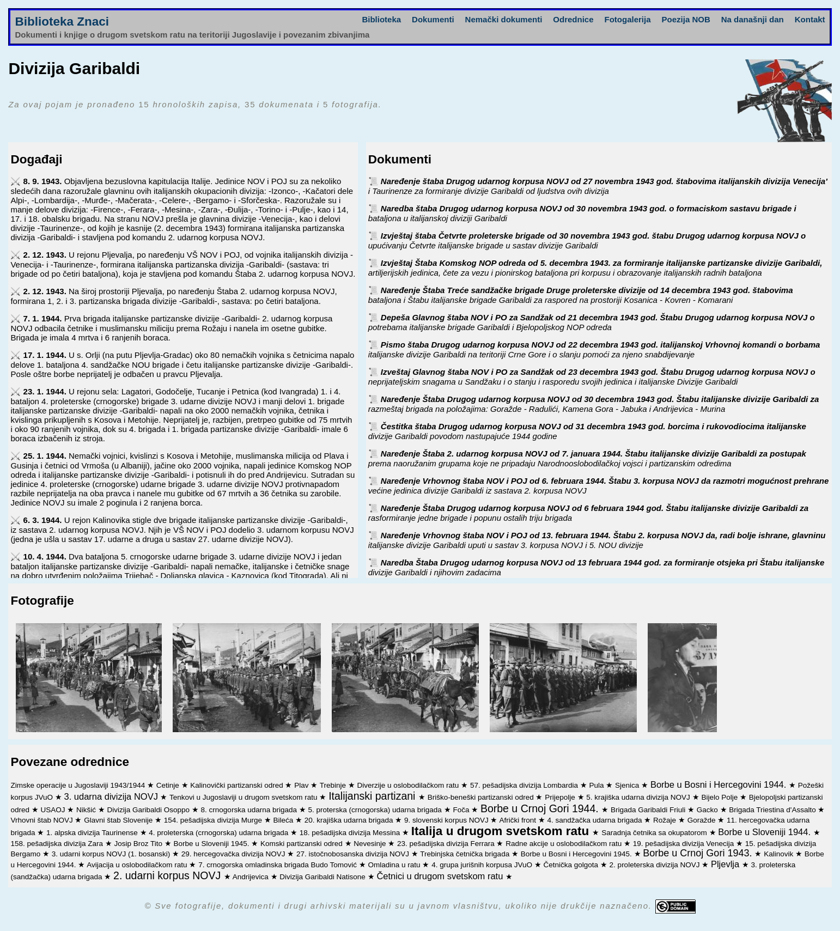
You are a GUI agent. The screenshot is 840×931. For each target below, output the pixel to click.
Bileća (284, 820)
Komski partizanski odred (302, 843)
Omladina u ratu (395, 865)
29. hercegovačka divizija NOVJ (234, 854)
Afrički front (518, 820)
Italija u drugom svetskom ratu (502, 831)
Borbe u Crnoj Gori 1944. (540, 808)
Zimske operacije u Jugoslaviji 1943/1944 (78, 785)
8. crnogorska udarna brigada (250, 810)
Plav (302, 785)
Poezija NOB (686, 19)
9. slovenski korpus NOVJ (447, 820)
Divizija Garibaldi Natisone (323, 877)
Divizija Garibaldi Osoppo (149, 810)
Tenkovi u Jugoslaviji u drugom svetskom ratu (244, 797)
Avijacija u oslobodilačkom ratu (138, 865)
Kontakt (810, 19)
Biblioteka (381, 19)
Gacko (708, 810)
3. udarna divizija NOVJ (112, 796)
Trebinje (334, 785)
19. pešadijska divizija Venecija (684, 843)
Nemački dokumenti (504, 19)
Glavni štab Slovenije (119, 820)
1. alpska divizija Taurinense (93, 833)
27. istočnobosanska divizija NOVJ (353, 854)
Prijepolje (561, 797)
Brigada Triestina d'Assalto (773, 810)
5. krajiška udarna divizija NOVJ (639, 797)
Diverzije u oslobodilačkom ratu (409, 785)
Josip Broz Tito (139, 843)
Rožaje (665, 820)
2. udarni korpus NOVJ (168, 875)
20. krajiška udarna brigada (350, 820)
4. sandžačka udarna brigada (595, 820)
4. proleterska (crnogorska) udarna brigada (219, 833)
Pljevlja (726, 864)
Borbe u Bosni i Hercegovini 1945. (577, 854)
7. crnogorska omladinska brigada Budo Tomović (278, 865)
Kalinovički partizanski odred (237, 785)
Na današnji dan (752, 19)
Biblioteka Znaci (62, 21)
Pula (597, 785)
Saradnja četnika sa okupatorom (655, 833)
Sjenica (628, 785)
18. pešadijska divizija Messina (351, 833)
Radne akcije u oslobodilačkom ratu (565, 843)
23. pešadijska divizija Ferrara (446, 843)
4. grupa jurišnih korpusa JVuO (482, 865)
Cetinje (168, 785)
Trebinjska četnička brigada (466, 854)
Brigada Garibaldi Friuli (649, 810)
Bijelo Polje (720, 797)
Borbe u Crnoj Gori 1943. (698, 853)
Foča (462, 810)
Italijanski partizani (373, 796)
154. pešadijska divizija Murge (214, 820)
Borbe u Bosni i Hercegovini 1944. (719, 784)
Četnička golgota (572, 865)
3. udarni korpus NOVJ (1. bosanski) (112, 854)
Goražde (702, 820)
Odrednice (573, 19)
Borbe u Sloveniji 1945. (213, 843)
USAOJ (53, 810)
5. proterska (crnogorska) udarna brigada (375, 810)
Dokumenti (433, 19)
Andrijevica (252, 877)
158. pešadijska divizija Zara (57, 843)
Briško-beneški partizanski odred (482, 797)
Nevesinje (371, 843)
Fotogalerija (628, 19)
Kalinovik (779, 854)
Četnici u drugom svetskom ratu (441, 876)
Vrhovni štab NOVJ (42, 820)
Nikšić (87, 810)
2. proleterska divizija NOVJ (656, 865)
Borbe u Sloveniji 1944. (765, 832)
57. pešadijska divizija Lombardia (525, 785)
